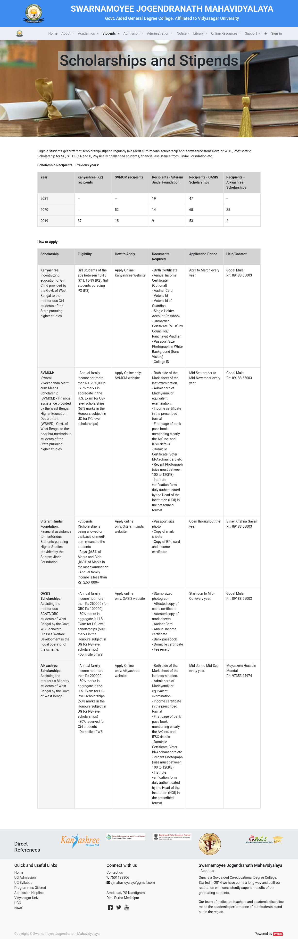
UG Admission (25, 877)
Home (19, 872)
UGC (17, 903)
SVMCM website (127, 378)
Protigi (278, 934)
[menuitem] (52, 33)
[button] (266, 33)
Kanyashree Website (130, 275)
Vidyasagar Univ (26, 898)
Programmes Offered (30, 888)
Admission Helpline (28, 893)
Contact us (115, 872)
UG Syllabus (23, 883)
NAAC (18, 908)
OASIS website (134, 598)
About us (207, 871)
